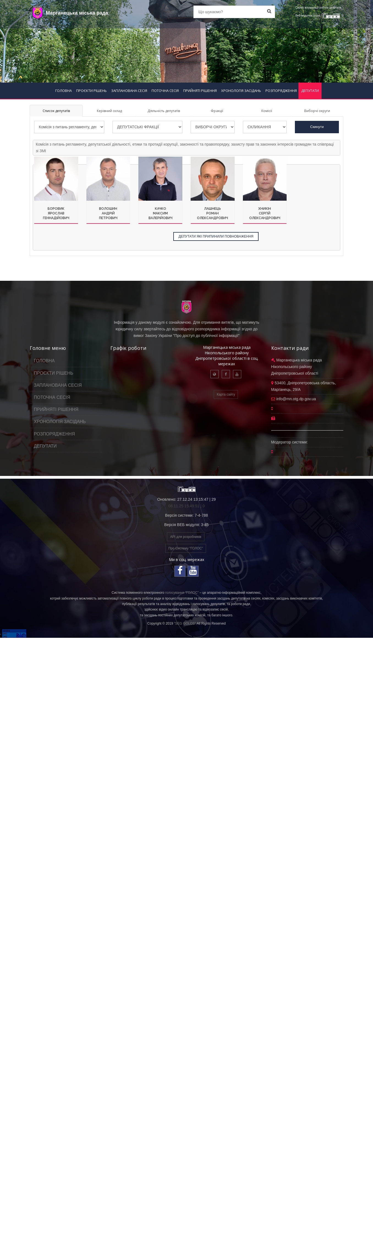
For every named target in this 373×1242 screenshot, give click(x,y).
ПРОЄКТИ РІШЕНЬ (91, 90)
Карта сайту (226, 394)
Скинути (317, 127)
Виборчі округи (317, 110)
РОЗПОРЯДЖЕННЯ (281, 90)
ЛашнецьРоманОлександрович (212, 213)
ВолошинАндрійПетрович (108, 213)
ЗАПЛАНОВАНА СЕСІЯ (129, 90)
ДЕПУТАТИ (310, 90)
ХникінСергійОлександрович (264, 213)
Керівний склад (109, 110)
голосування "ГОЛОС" (182, 593)
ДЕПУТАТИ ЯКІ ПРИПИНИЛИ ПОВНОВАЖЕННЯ (216, 236)
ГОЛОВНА (63, 90)
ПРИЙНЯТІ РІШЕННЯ (200, 90)
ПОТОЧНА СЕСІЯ (165, 90)
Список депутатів (56, 110)
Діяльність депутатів (163, 110)
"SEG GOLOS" (185, 623)
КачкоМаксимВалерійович (160, 213)
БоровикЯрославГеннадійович (56, 213)
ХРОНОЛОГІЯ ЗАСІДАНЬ (241, 90)
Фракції (217, 110)
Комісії (266, 110)
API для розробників (185, 537)
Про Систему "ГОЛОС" (185, 548)
